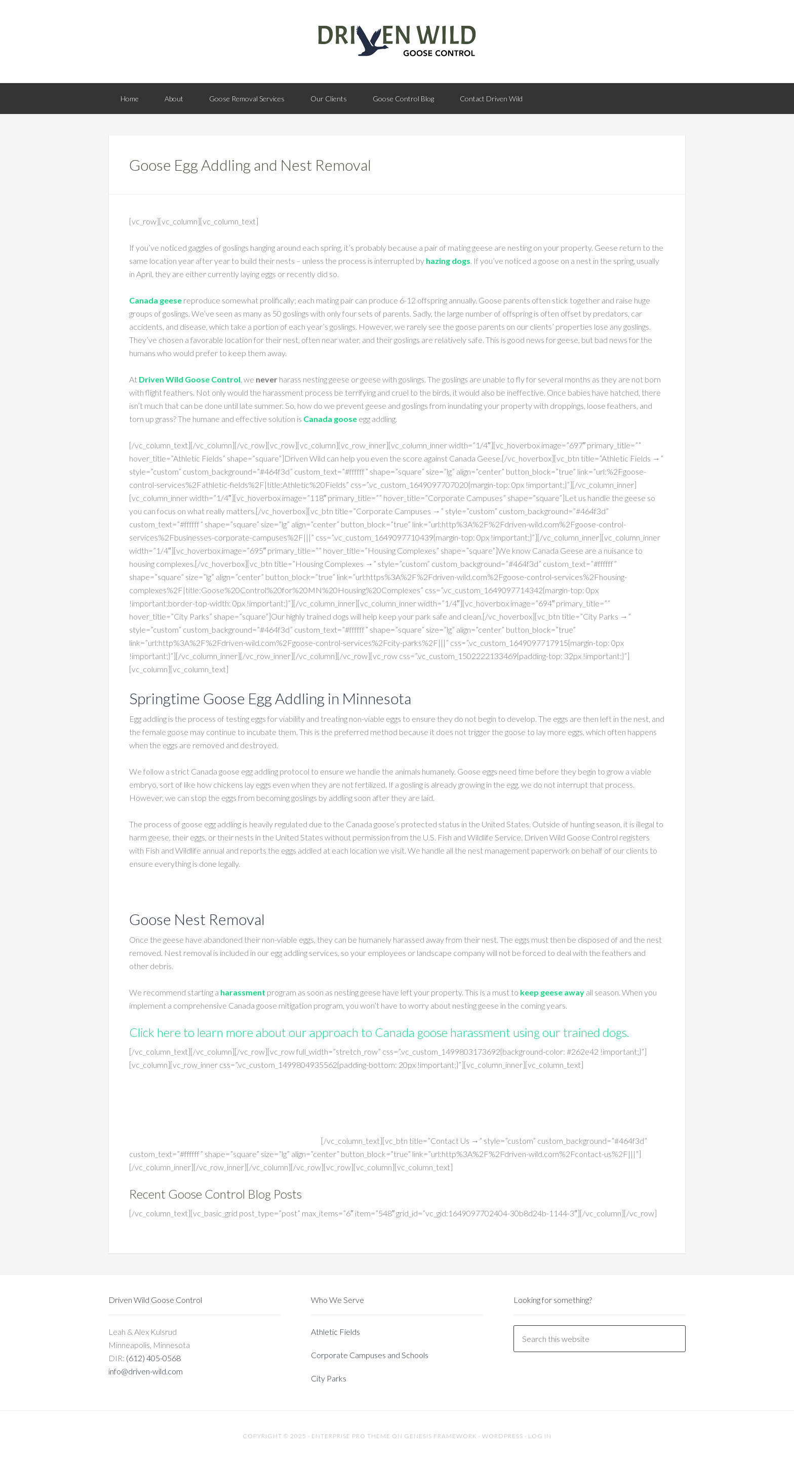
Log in (539, 1436)
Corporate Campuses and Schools (369, 1355)
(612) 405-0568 (153, 1358)
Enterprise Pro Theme (350, 1436)
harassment (242, 992)
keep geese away (552, 992)
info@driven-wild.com (145, 1371)
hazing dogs (448, 260)
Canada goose (330, 419)
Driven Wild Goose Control (190, 379)
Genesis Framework (440, 1436)
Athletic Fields (335, 1331)
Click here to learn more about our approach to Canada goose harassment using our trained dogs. (379, 1032)
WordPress (502, 1436)
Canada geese (155, 300)
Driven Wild (397, 40)
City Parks (328, 1378)
